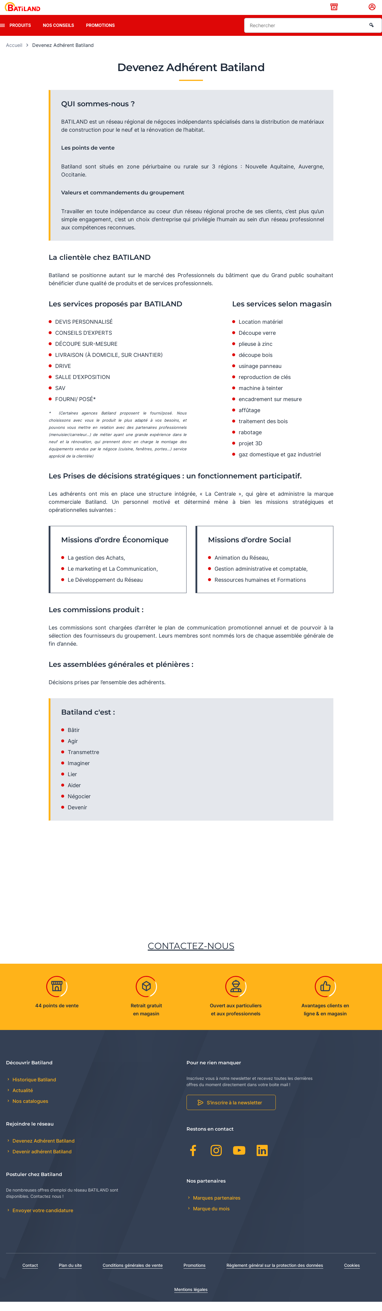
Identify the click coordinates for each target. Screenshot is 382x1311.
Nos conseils (58, 34)
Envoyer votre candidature (42, 1220)
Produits (20, 34)
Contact (30, 1274)
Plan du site (70, 1274)
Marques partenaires (216, 1207)
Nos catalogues (29, 1111)
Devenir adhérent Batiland (41, 1161)
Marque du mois (211, 1218)
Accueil (14, 54)
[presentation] (2, 34)
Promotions (100, 34)
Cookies (352, 1274)
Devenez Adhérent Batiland (43, 1150)
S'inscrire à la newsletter (234, 1112)
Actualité (22, 1100)
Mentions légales (191, 1298)
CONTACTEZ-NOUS (191, 955)
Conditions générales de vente (133, 1274)
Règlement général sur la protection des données (275, 1274)
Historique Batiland (33, 1089)
